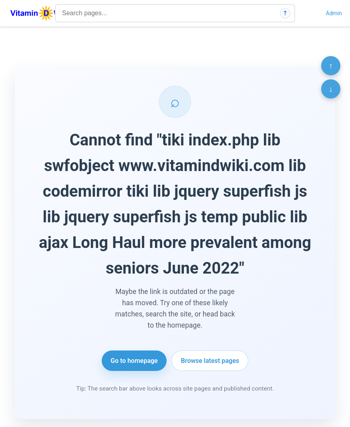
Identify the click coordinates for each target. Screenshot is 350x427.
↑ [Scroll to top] (331, 65)
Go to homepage (134, 361)
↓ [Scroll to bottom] (331, 89)
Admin (334, 13)
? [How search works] (285, 13)
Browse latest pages (210, 361)
